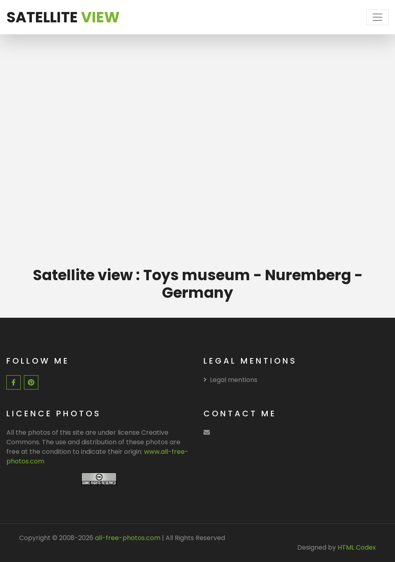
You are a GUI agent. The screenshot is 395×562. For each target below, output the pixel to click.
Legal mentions (230, 379)
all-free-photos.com (126, 537)
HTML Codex (357, 547)
